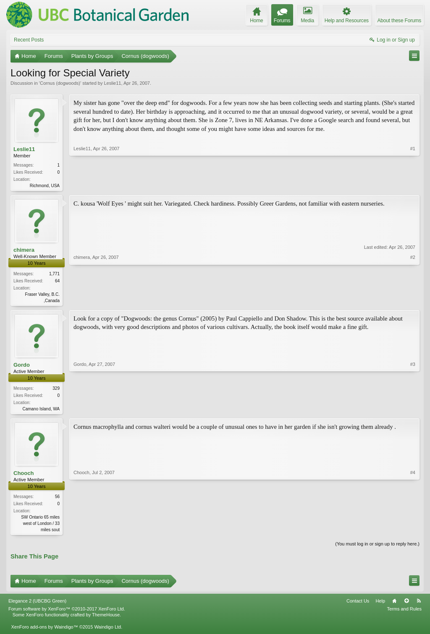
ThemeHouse (106, 618)
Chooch (23, 475)
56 (57, 499)
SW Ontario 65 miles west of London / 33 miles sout (40, 526)
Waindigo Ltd (107, 629)
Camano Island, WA (41, 410)
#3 (412, 409)
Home (394, 604)
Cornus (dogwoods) (60, 83)
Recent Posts (29, 40)
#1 (412, 184)
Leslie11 (112, 83)
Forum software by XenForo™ (66, 612)
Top (406, 604)
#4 (412, 531)
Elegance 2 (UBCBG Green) (37, 604)
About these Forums (399, 20)
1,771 (54, 274)
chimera (23, 251)
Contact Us (357, 604)
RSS (419, 604)
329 (56, 390)
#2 (412, 300)
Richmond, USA (45, 185)
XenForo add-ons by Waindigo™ (44, 629)
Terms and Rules (404, 612)
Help (380, 604)
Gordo (21, 366)
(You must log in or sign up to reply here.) (377, 547)
